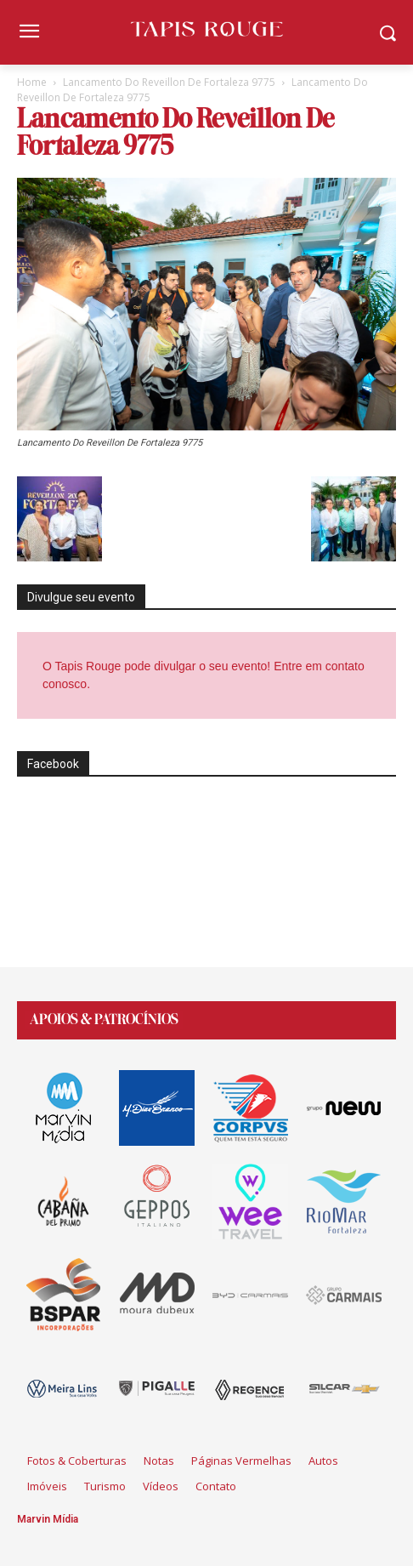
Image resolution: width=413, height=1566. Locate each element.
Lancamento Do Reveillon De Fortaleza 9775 (169, 82)
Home (32, 82)
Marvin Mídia (47, 1519)
